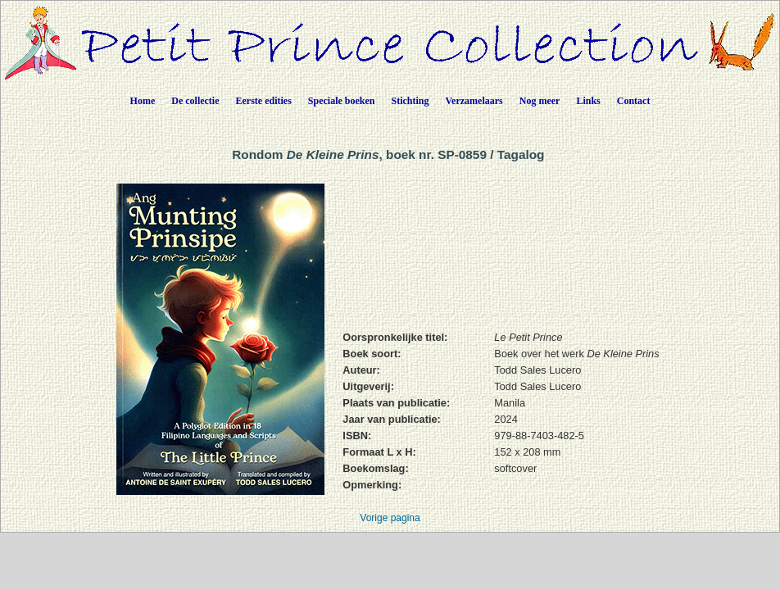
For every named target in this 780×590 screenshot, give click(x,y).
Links (588, 101)
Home (143, 101)
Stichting (410, 101)
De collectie (195, 101)
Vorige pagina (389, 518)
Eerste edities (264, 101)
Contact (634, 101)
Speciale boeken (341, 101)
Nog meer (539, 101)
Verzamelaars (474, 101)
